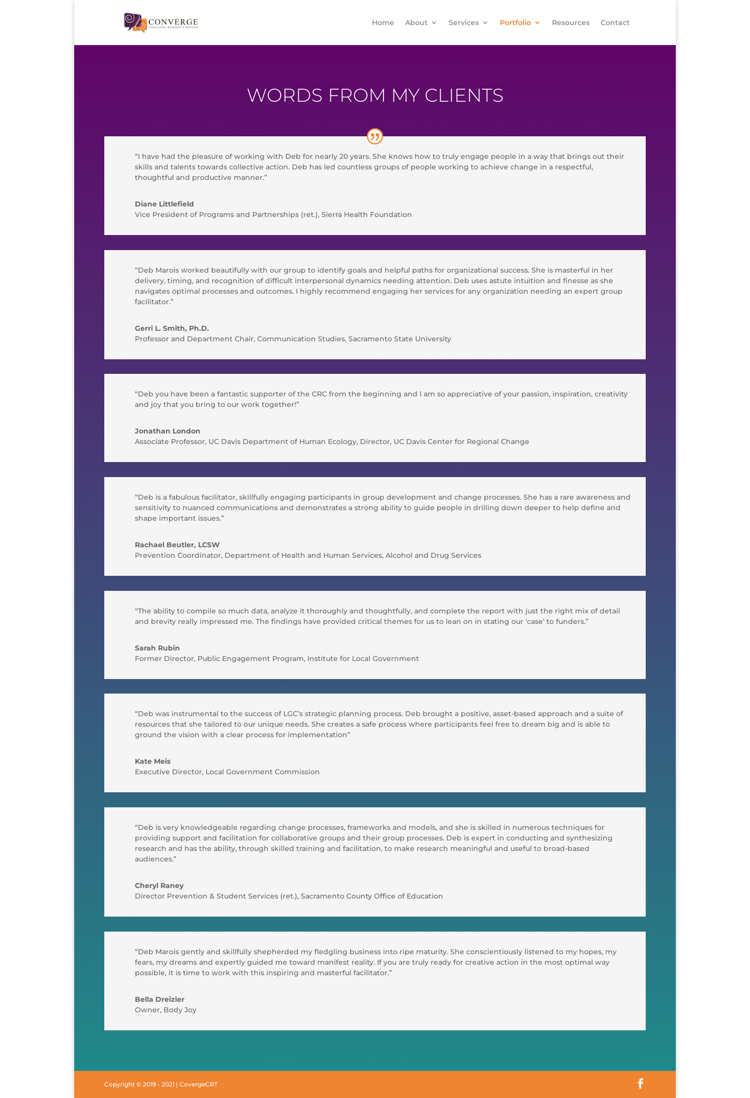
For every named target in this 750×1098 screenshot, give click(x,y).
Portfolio (515, 23)
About (416, 23)
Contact (615, 23)
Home (383, 23)
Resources (571, 23)
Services (464, 23)
